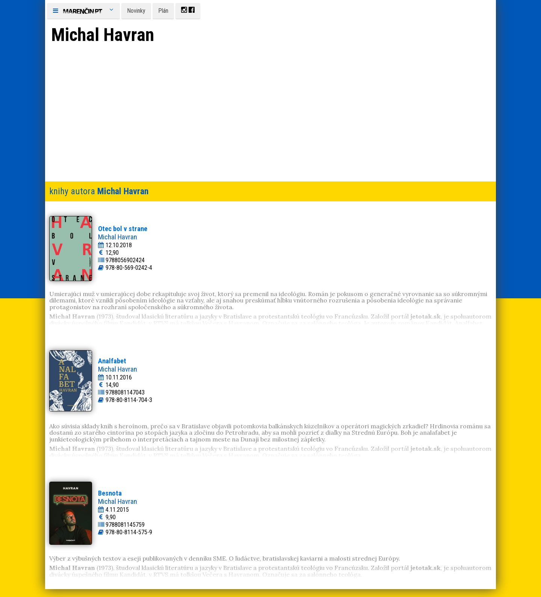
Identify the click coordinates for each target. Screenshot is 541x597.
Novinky (136, 10)
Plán (163, 10)
